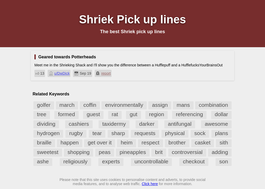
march (67, 105)
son (223, 161)
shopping (79, 152)
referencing (189, 114)
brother (177, 142)
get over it (100, 142)
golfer (44, 105)
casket (203, 142)
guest (93, 114)
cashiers (79, 124)
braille (44, 142)
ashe (43, 161)
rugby (76, 133)
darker (147, 124)
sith (223, 142)
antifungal (180, 124)
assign (160, 105)
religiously (75, 161)
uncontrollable (151, 161)
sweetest (47, 152)
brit (159, 152)
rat (115, 114)
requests (145, 133)
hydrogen (48, 133)
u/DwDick (62, 73)
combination (213, 105)
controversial (187, 152)
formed (66, 114)
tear (97, 133)
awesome (216, 124)
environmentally (124, 105)
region (156, 114)
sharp (118, 133)
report (106, 73)
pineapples (133, 152)
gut (133, 114)
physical (175, 133)
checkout (194, 161)
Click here (150, 184)
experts (111, 161)
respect (150, 142)
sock (199, 133)
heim (126, 142)
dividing (46, 124)
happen (70, 142)
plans (221, 133)
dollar (221, 114)
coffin (89, 105)
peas (105, 152)
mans (183, 105)
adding (220, 152)
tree (41, 114)
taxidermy (114, 124)
